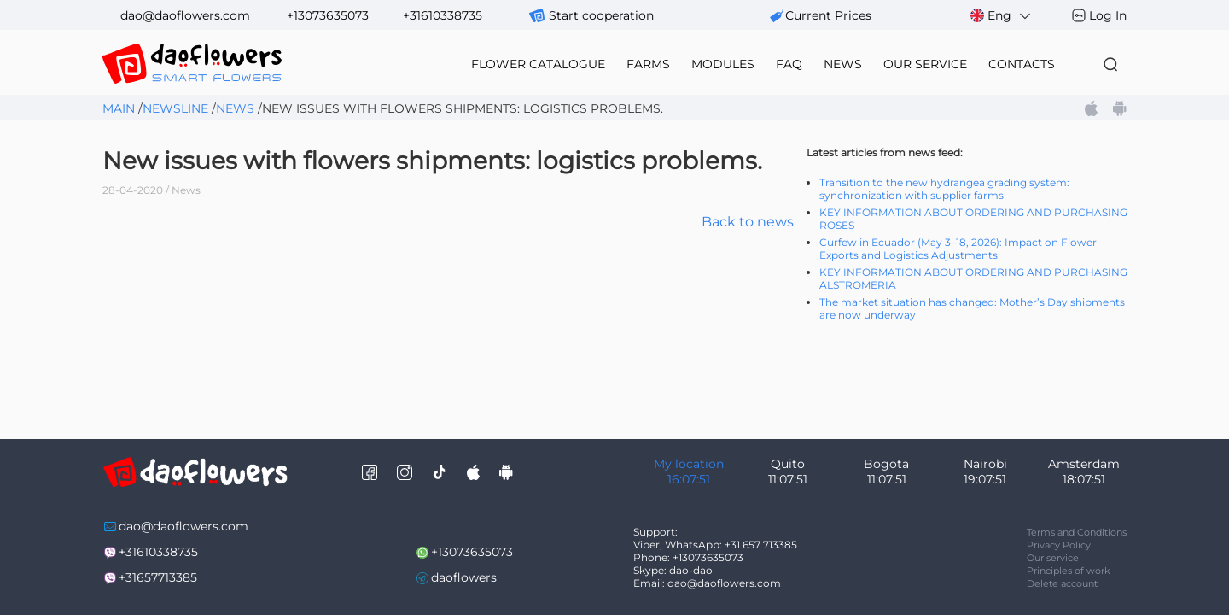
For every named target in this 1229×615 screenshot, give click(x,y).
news (843, 64)
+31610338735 (442, 15)
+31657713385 (158, 577)
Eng (1001, 16)
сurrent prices (828, 15)
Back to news (748, 222)
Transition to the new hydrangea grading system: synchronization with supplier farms (944, 189)
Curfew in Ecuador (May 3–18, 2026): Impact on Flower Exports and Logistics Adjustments (958, 248)
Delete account (1062, 583)
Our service (1053, 558)
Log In (1108, 15)
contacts (1021, 64)
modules (722, 64)
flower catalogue (538, 64)
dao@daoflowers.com (185, 15)
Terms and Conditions (1077, 532)
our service (925, 64)
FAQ (789, 64)
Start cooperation (601, 15)
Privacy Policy (1059, 545)
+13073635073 (328, 15)
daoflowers (464, 577)
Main (118, 108)
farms (648, 64)
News (235, 108)
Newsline (175, 108)
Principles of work (1068, 571)
